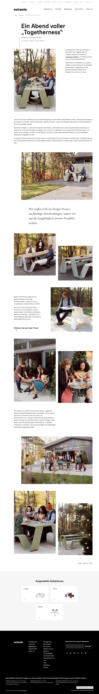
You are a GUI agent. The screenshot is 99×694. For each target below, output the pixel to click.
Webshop (86, 2)
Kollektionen (48, 9)
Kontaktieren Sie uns (78, 2)
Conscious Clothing (72, 57)
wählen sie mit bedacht (57, 2)
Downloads (39, 2)
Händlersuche (47, 2)
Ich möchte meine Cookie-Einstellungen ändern (82, 690)
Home (15, 15)
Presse (45, 667)
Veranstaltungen (48, 656)
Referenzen (68, 9)
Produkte (58, 9)
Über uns (89, 9)
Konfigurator (24, 2)
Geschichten (79, 9)
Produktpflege (68, 2)
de (91, 2)
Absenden (88, 646)
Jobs (44, 663)
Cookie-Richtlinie (22, 690)
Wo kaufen (46, 646)
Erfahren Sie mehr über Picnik (26, 329)
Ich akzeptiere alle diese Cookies (84, 687)
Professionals (32, 2)
